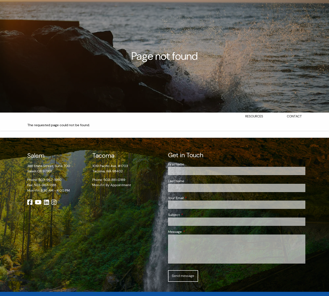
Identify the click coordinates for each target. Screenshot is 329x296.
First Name (176, 164)
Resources (254, 116)
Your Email (192, 198)
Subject (190, 215)
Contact (294, 116)
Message (191, 232)
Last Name (176, 181)
